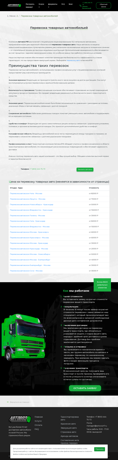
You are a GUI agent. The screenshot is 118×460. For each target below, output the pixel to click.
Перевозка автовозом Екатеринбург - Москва (30, 265)
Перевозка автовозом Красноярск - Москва (29, 238)
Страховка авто (68, 432)
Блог (71, 4)
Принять (100, 449)
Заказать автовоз (85, 169)
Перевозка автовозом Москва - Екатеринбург (30, 260)
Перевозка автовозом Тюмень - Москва (27, 216)
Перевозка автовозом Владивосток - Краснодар (31, 210)
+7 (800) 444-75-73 (87, 3)
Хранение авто (68, 424)
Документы (52, 5)
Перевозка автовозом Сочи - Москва (26, 271)
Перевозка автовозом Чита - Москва (26, 193)
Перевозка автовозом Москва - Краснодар (29, 243)
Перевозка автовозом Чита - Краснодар (27, 221)
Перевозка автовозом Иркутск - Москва (27, 199)
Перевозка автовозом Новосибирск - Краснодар (31, 204)
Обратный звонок (103, 5)
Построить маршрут (30, 5)
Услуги (41, 5)
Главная (39, 417)
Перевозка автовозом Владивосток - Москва (29, 227)
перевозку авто (73, 60)
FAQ (63, 4)
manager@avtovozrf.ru (97, 426)
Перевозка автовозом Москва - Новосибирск (30, 254)
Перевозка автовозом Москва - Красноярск (29, 232)
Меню (12, 16)
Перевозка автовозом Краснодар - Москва (29, 249)
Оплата (38, 425)
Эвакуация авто (69, 428)
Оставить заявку (85, 388)
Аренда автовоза (69, 436)
